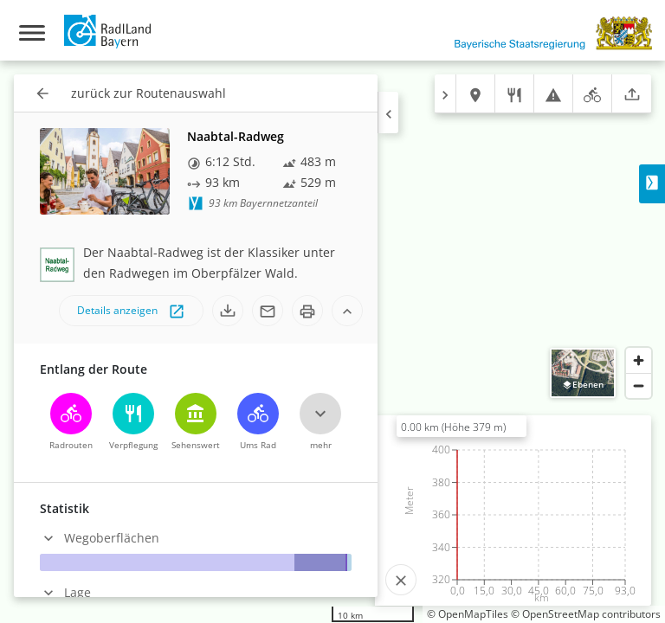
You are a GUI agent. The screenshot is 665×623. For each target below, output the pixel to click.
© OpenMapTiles (467, 614)
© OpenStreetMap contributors (586, 614)
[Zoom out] (638, 385)
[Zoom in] (638, 360)
